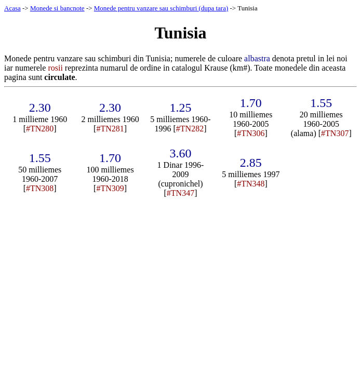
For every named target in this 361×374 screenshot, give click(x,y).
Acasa (12, 8)
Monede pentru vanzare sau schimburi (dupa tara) (161, 8)
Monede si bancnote (57, 8)
